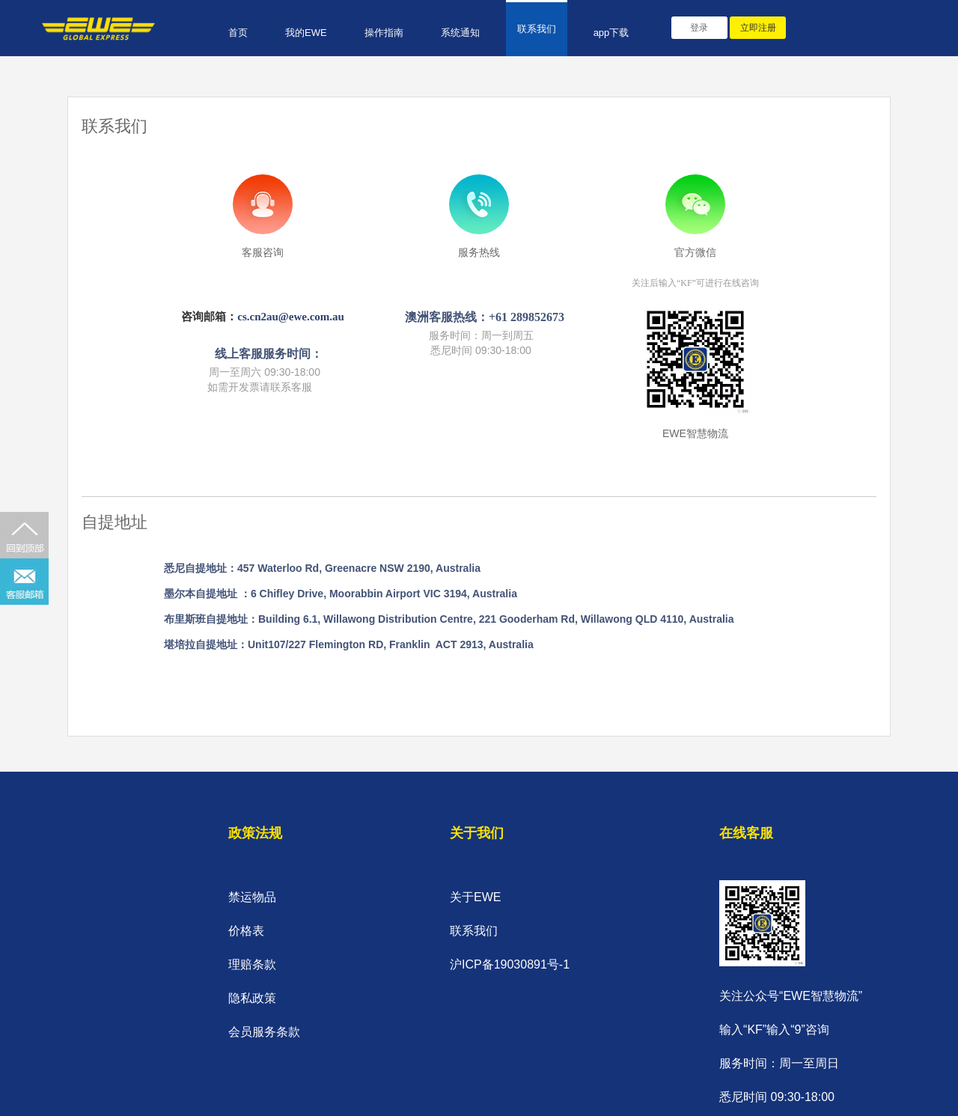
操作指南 (383, 32)
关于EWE (475, 897)
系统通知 (460, 32)
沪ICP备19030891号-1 (510, 964)
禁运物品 (252, 897)
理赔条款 (252, 964)
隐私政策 (252, 998)
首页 (238, 32)
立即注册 (758, 27)
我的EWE (306, 32)
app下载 (611, 32)
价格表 (246, 930)
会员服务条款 (264, 1031)
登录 (699, 27)
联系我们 (536, 28)
